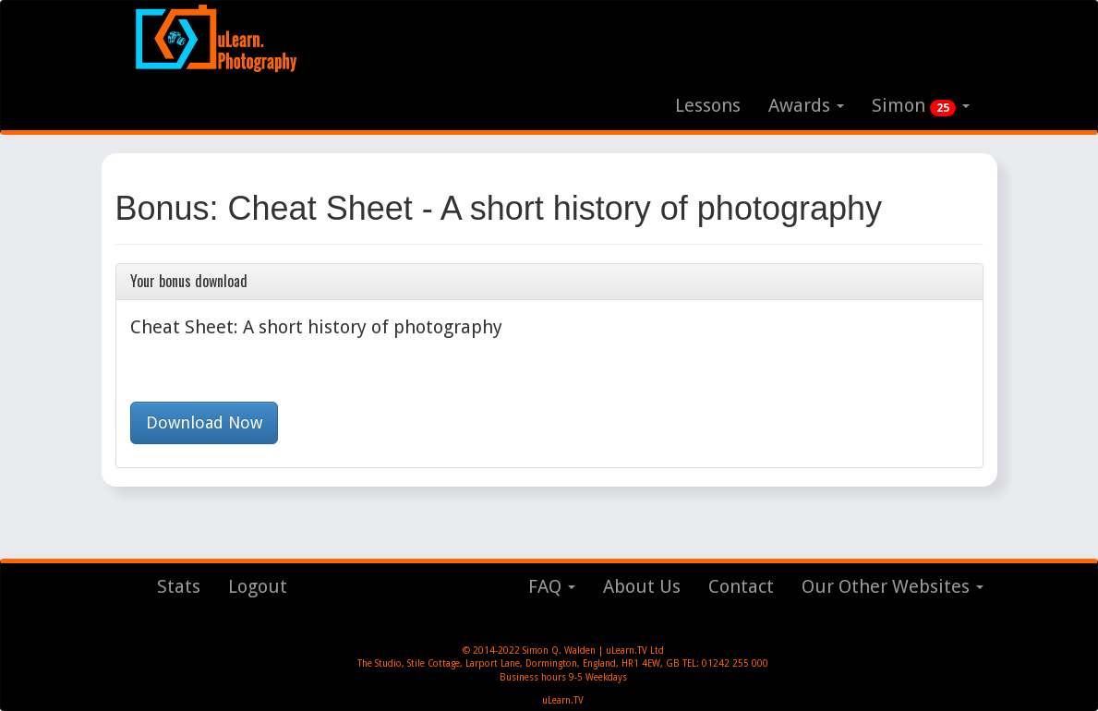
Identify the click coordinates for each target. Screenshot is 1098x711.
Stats (178, 586)
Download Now (204, 422)
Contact (741, 586)
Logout (257, 586)
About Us (642, 586)
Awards (806, 105)
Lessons (708, 105)
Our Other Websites (892, 586)
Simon (921, 105)
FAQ (551, 586)
